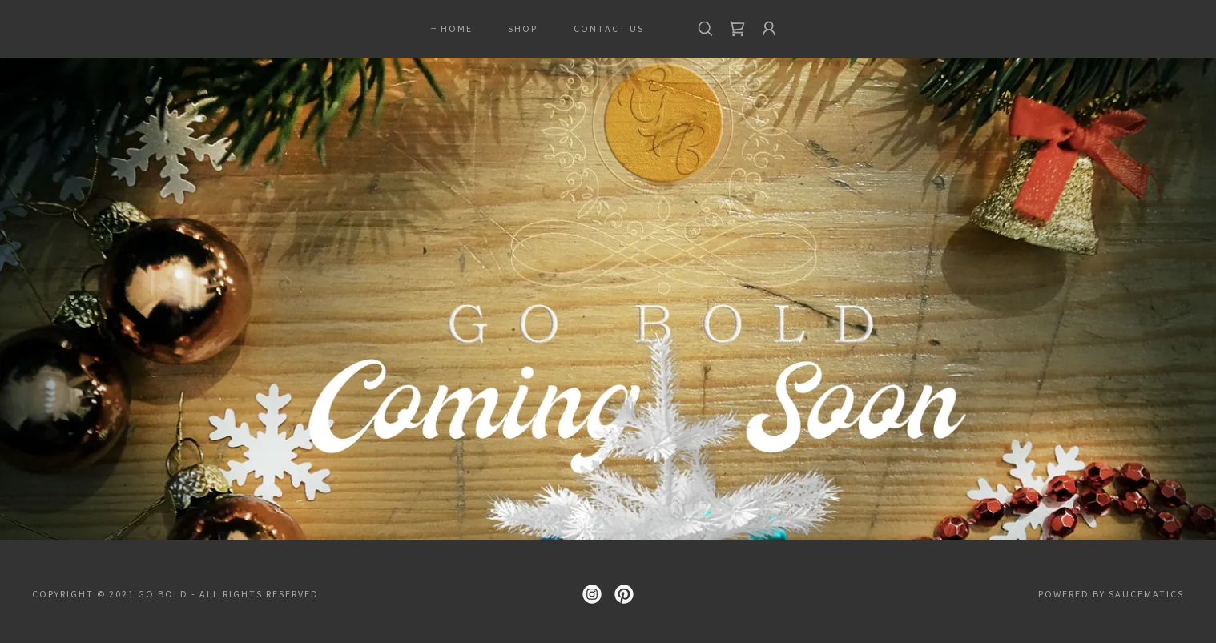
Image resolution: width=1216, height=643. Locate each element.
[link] (737, 29)
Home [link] (457, 28)
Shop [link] (523, 28)
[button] (769, 29)
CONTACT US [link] (609, 28)
